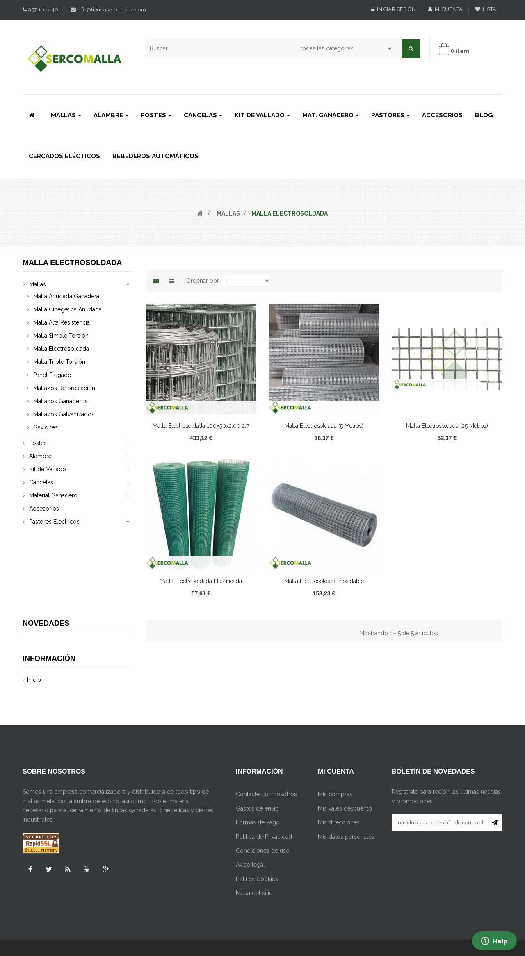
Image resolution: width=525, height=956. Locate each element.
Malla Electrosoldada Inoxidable (324, 581)
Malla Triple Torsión (59, 362)
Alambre (40, 456)
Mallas (37, 284)
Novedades (46, 553)
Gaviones (45, 427)
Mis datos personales (346, 782)
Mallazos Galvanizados (63, 414)
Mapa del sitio (254, 838)
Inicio (34, 612)
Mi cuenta (445, 9)
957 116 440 (40, 10)
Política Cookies (257, 824)
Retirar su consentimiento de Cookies (181, 935)
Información (49, 591)
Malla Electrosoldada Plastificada (201, 581)
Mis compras (335, 740)
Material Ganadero (53, 495)
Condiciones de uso (263, 796)
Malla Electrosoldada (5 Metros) (323, 425)
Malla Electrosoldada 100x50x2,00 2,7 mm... (201, 430)
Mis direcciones (339, 768)
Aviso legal (250, 810)
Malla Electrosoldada (61, 348)
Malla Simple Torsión (61, 335)
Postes (38, 443)
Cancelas (41, 482)
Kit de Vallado (47, 469)
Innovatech (286, 912)
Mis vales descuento (345, 754)
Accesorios (44, 508)
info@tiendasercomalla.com (108, 10)
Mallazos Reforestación (64, 388)
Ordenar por (202, 280)
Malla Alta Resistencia (61, 322)
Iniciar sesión (393, 9)
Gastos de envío (257, 754)
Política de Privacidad (264, 782)
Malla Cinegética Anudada (67, 309)
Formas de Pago (258, 768)
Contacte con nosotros (266, 740)
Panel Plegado (52, 375)
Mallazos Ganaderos (60, 401)
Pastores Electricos (54, 521)
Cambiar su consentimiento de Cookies (75, 935)
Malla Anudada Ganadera (66, 296)
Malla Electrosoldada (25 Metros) (447, 425)
